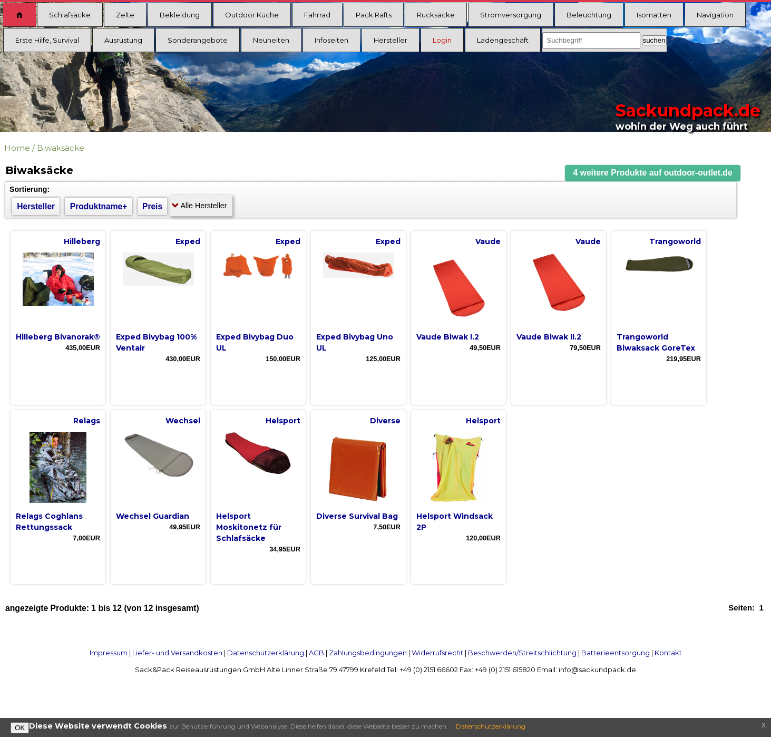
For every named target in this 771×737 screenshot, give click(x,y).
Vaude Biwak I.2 (447, 337)
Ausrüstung (123, 40)
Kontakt (668, 652)
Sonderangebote (198, 40)
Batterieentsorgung (615, 652)
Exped (187, 241)
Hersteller (390, 40)
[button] (652, 173)
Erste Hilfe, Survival (47, 40)
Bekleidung (180, 15)
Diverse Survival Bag (357, 516)
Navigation (715, 15)
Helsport (283, 420)
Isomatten (654, 15)
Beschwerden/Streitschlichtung (522, 652)
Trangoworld (675, 241)
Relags (86, 420)
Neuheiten (271, 40)
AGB (316, 652)
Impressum (109, 652)
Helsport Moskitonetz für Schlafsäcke (248, 527)
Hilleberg (82, 241)
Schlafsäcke (70, 15)
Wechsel (182, 420)
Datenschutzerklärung (265, 652)
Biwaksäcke (60, 148)
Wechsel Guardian (152, 516)
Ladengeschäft (503, 40)
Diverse (385, 420)
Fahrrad (317, 15)
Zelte (125, 15)
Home (17, 148)
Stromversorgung (510, 15)
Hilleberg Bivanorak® (58, 337)
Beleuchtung (589, 15)
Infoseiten (331, 40)
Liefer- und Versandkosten (177, 652)
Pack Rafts (374, 15)
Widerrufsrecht (437, 652)
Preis (152, 206)
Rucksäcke (436, 15)
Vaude (488, 241)
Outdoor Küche (252, 15)
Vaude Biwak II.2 (548, 337)
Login (442, 40)
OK (20, 728)
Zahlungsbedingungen (368, 652)
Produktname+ (99, 206)
